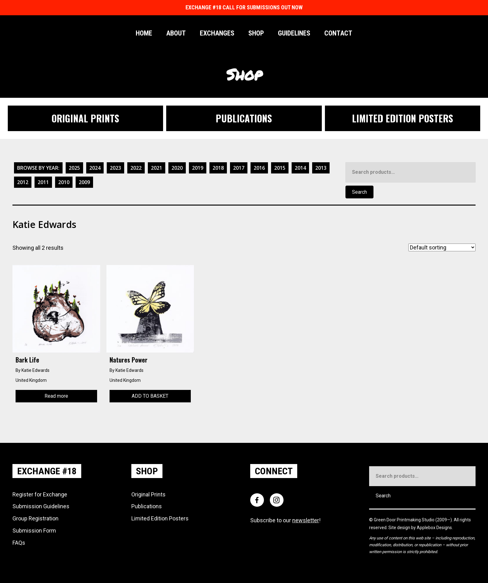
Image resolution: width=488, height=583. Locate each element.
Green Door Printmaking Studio (404, 519)
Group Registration (35, 518)
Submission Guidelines (40, 506)
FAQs (18, 542)
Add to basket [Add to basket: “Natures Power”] (150, 396)
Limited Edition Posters (160, 518)
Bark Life (27, 359)
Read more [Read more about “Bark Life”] (56, 396)
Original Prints (148, 494)
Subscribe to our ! (285, 520)
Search (359, 192)
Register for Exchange (39, 494)
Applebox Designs (434, 527)
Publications (146, 506)
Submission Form (34, 530)
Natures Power (129, 359)
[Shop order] (442, 247)
